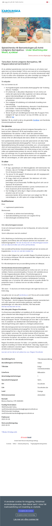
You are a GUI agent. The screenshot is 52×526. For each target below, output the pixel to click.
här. (13, 117)
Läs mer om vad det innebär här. (22, 251)
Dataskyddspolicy (23, 443)
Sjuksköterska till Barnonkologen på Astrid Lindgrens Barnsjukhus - (25, 50)
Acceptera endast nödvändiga (26, 515)
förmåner (36, 120)
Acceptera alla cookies (26, 511)
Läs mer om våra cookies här (26, 519)
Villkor (15, 443)
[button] (47, 2)
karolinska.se (23, 295)
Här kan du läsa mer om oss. (11, 306)
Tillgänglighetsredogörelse (38, 443)
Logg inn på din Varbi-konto (13, 2)
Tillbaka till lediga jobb (9, 432)
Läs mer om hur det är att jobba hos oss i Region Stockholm (22, 352)
